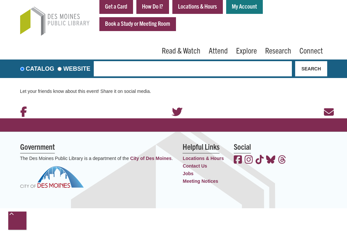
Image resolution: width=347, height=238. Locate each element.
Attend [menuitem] (218, 50)
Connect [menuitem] (311, 50)
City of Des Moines (150, 158)
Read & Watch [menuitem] (181, 50)
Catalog (40, 68)
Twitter (173, 103)
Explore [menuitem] (246, 50)
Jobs (188, 173)
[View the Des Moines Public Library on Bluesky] (270, 160)
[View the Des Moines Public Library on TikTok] (260, 160)
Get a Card (116, 6)
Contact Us (195, 166)
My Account (244, 6)
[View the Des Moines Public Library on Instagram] (249, 160)
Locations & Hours (197, 6)
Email (325, 103)
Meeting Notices (200, 181)
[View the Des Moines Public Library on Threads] (282, 160)
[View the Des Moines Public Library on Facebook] (238, 160)
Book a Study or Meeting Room (137, 23)
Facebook (21, 103)
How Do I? (152, 6)
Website (76, 68)
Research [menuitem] (278, 50)
